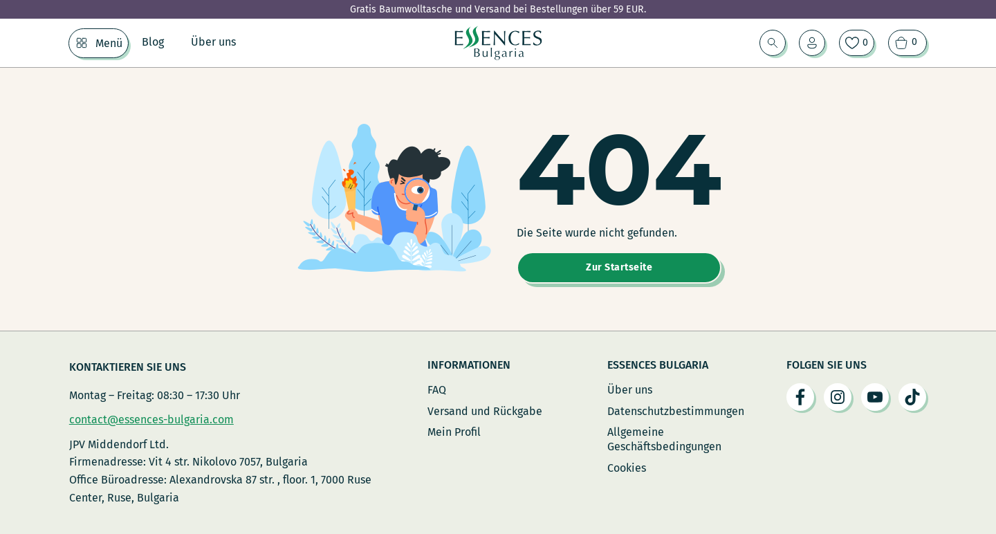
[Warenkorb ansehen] (907, 43)
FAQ (436, 389)
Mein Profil (454, 432)
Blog (153, 41)
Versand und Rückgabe (484, 411)
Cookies (626, 468)
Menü (108, 43)
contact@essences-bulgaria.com (151, 419)
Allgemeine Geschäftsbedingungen (664, 439)
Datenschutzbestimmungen (675, 411)
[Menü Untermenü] (82, 43)
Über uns (213, 41)
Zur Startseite (619, 267)
